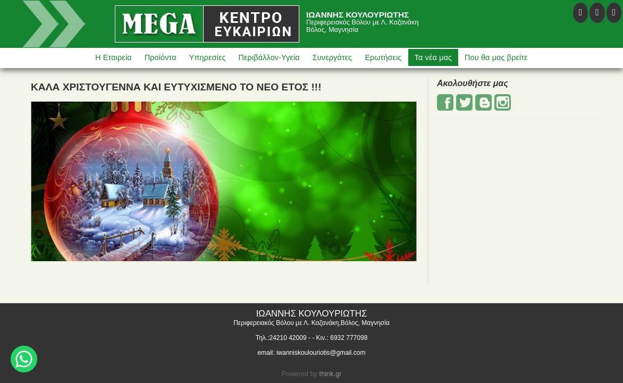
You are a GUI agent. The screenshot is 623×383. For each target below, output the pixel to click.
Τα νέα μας (433, 57)
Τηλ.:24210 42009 (281, 338)
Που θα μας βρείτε (496, 57)
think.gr (330, 374)
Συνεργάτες (332, 57)
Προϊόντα (160, 57)
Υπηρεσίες (207, 57)
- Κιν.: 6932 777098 (339, 338)
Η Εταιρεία (113, 57)
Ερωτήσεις (383, 57)
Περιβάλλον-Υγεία (269, 57)
